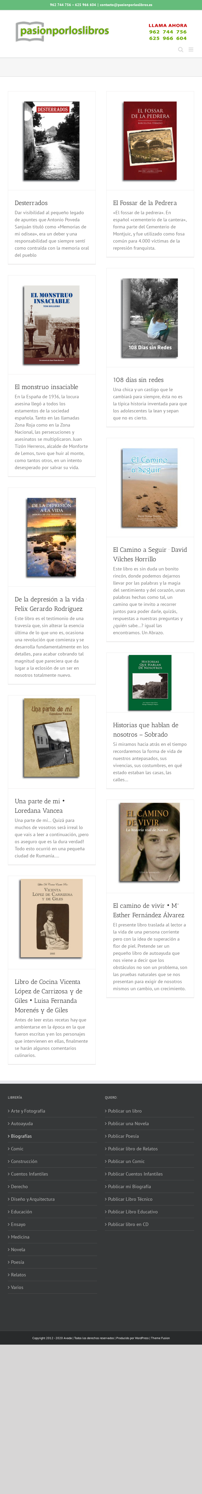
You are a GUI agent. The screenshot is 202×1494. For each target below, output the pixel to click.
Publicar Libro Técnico (130, 1199)
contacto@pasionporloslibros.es (126, 4)
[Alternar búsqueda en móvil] (180, 49)
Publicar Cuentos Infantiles (135, 1174)
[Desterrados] (51, 140)
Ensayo (18, 1224)
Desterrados (31, 203)
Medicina (20, 1237)
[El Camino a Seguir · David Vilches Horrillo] (150, 487)
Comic (17, 1149)
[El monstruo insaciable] (51, 324)
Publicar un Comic (126, 1161)
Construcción (24, 1161)
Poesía (17, 1262)
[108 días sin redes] (150, 317)
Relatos (18, 1275)
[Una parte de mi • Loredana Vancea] (51, 741)
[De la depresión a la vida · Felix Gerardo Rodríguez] (51, 537)
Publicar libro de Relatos (133, 1149)
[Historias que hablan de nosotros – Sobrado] (150, 682)
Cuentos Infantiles (29, 1174)
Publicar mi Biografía (129, 1186)
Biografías (21, 1136)
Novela (18, 1249)
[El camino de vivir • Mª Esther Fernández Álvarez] (150, 846)
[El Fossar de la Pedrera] (150, 140)
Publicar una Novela (128, 1123)
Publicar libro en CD (128, 1224)
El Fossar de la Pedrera (145, 203)
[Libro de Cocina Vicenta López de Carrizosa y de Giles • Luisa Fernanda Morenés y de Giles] (51, 922)
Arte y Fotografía (28, 1111)
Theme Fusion (160, 1338)
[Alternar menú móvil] (191, 49)
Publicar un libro (125, 1111)
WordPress (142, 1338)
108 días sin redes (138, 380)
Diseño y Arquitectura (33, 1199)
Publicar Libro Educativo (133, 1212)
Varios (17, 1287)
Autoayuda (22, 1123)
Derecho (19, 1186)
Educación (21, 1212)
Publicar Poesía (123, 1136)
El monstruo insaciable (46, 387)
